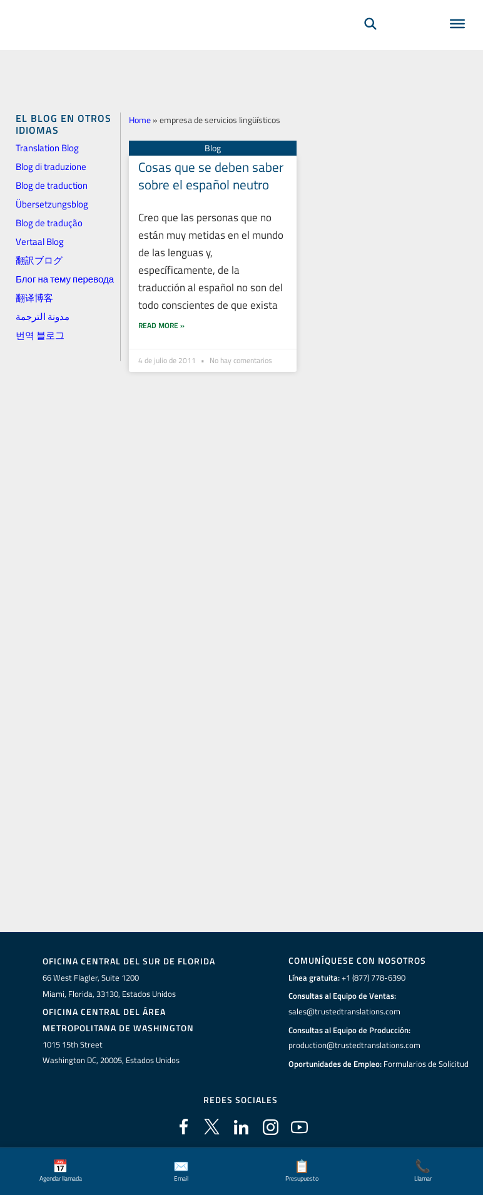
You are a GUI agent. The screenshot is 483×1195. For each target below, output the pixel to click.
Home (140, 119)
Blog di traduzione (51, 166)
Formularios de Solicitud (426, 1064)
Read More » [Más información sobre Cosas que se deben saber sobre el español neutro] (161, 307)
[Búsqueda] (370, 41)
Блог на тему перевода (65, 279)
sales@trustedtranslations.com (344, 1011)
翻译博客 (34, 298)
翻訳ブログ (39, 260)
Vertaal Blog (40, 241)
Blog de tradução (49, 223)
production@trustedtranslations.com (354, 1045)
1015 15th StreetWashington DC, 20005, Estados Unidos (111, 1052)
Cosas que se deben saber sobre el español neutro (210, 175)
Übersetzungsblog (52, 204)
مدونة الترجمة (42, 316)
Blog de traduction (52, 185)
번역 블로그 (40, 335)
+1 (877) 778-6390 (373, 977)
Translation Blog (47, 148)
